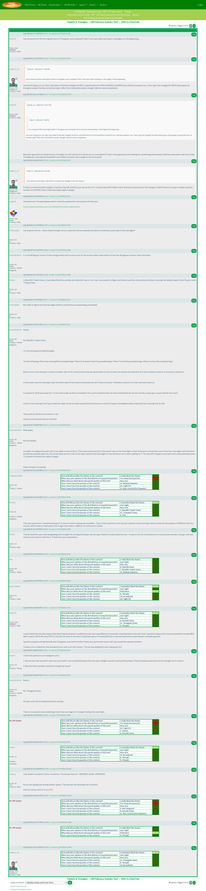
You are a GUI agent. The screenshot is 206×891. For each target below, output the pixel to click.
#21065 (67, 742)
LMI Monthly (70, 4)
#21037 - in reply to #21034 (53, 94)
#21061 (67, 607)
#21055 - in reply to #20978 (52, 470)
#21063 (67, 675)
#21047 (67, 225)
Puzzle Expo (54, 4)
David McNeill (15, 255)
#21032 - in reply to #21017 (52, 33)
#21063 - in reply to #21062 (52, 675)
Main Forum (31, 4)
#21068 (68, 822)
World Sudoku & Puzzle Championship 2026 (103, 18)
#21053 (67, 425)
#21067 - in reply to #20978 (53, 795)
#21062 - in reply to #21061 (52, 650)
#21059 (67, 554)
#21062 (67, 650)
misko (12, 747)
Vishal (12, 280)
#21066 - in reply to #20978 (53, 769)
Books (103, 4)
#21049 (67, 275)
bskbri (12, 655)
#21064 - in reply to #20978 (52, 715)
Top (193, 34)
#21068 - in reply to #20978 (53, 822)
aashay (12, 774)
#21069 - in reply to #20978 (53, 847)
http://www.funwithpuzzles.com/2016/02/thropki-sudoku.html (51, 206)
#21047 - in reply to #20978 (52, 225)
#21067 (68, 795)
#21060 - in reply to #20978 (52, 581)
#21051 (67, 299)
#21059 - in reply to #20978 (52, 554)
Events (92, 4)
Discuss (128, 11)
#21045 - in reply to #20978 (52, 196)
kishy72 (12, 38)
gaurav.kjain (14, 586)
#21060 (67, 581)
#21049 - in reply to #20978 (52, 275)
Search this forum (18, 886)
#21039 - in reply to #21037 (52, 160)
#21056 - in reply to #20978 (52, 497)
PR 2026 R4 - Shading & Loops (88, 11)
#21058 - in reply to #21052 (52, 529)
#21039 (67, 160)
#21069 (68, 847)
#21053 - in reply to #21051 (52, 425)
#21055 (67, 470)
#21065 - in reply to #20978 (52, 742)
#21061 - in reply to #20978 (52, 607)
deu (11, 559)
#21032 (67, 33)
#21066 (68, 769)
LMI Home (43, 4)
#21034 (67, 58)
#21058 (67, 529)
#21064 (67, 715)
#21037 (68, 94)
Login (200, 4)
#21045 (67, 196)
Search (82, 4)
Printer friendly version (20, 889)
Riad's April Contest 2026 (78, 14)
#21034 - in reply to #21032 (52, 58)
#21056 (67, 497)
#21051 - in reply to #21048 (52, 299)
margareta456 (15, 475)
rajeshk (12, 201)
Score (119, 11)
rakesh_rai (14, 69)
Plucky (12, 502)
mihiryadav (14, 230)
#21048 (67, 250)
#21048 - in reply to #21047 (52, 250)
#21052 (67, 324)
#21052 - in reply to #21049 (52, 324)
